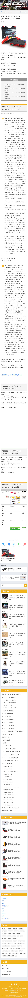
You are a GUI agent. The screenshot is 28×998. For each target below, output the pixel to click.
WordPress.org (6, 974)
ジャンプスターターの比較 (8, 748)
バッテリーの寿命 (6, 716)
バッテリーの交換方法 (7, 719)
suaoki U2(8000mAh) (8, 789)
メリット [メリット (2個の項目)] (23, 948)
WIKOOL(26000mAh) (8, 805)
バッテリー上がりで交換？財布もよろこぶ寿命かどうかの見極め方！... (17, 644)
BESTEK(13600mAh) (8, 782)
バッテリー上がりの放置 (8, 728)
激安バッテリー (6, 737)
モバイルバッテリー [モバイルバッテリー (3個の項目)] (6, 950)
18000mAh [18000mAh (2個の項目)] (22, 931)
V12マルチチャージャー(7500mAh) (12, 787)
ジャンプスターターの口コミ (14, 986)
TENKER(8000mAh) (8, 792)
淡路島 (3, 913)
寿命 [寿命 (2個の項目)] (3, 953)
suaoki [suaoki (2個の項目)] (9, 938)
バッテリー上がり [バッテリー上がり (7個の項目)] (5, 948)
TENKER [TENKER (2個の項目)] (14, 938)
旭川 (3, 901)
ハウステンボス (5, 918)
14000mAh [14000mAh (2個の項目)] (10, 931)
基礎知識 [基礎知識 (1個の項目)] (20, 950)
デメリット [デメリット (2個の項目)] (14, 945)
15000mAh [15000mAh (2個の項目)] (16, 931)
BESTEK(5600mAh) (8, 766)
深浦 (3, 903)
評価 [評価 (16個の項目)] (24, 953)
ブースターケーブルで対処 (10, 700)
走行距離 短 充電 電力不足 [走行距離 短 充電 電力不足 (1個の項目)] (8, 955)
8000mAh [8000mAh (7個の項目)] (15, 928)
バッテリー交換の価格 (7, 713)
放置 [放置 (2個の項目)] (13, 953)
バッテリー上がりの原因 (8, 725)
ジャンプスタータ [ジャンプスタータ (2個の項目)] (20, 943)
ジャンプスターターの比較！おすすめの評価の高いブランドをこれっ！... (17, 616)
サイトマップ (20, 990)
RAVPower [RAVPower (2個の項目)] (4, 938)
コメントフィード (6, 971)
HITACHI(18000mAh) (8, 802)
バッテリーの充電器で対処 (10, 702)
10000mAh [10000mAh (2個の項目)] (21, 928)
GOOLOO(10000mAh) (9, 794)
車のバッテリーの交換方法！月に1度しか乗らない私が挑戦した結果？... (17, 673)
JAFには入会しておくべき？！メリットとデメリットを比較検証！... (17, 663)
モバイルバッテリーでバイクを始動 (11, 807)
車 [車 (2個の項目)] (16, 955)
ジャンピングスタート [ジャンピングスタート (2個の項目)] (11, 943)
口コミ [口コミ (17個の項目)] (16, 950)
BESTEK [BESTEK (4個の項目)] (18, 933)
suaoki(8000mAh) (8, 774)
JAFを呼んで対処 (8, 705)
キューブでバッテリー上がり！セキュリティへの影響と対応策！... (17, 681)
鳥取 (3, 911)
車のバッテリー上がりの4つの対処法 (11, 694)
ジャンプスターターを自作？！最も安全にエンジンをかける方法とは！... (17, 654)
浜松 (3, 908)
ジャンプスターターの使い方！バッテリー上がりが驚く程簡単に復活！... (17, 597)
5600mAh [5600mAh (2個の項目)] (4, 928)
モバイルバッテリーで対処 (10, 707)
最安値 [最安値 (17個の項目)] (17, 953)
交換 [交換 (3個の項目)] (12, 950)
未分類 (4, 743)
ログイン (4, 965)
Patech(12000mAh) (8, 779)
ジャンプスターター (7, 746)
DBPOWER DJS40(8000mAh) (10, 771)
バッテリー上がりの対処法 (8, 697)
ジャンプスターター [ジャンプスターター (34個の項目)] (6, 945)
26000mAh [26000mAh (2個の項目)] (4, 933)
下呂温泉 (4, 898)
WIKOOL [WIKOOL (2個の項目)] (14, 940)
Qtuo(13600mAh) (7, 784)
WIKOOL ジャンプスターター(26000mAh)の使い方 (14, 89)
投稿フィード (5, 968)
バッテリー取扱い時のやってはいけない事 (12, 731)
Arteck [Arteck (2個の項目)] (9, 933)
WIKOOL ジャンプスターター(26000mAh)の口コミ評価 (14, 85)
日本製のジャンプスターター (9, 810)
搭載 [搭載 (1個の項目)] (10, 953)
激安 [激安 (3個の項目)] (21, 953)
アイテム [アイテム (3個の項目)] (4, 943)
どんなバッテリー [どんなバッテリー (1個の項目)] (21, 940)
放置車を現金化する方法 (10, 990)
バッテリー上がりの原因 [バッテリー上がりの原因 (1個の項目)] (15, 948)
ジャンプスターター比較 (7, 988)
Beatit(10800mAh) (8, 776)
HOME (14, 984)
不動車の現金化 (6, 740)
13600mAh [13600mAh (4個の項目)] (4, 931)
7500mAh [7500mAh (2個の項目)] (9, 928)
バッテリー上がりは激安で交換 (10, 757)
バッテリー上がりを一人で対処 (10, 760)
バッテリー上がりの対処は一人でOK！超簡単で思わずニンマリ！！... (17, 626)
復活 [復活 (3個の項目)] (6, 953)
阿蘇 (3, 916)
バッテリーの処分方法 (7, 722)
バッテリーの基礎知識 (7, 710)
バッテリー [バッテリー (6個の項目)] (19, 945)
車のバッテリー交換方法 (20, 988)
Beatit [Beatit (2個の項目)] (14, 933)
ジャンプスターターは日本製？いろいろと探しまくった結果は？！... (17, 635)
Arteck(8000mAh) (8, 769)
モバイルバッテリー (7, 763)
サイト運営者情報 (14, 992)
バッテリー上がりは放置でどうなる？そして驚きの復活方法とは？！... (17, 607)
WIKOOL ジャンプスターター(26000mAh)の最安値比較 (14, 97)
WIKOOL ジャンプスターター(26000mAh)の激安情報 (14, 93)
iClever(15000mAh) (8, 800)
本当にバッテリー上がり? (8, 734)
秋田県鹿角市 (5, 906)
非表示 (15, 79)
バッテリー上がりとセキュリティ (10, 754)
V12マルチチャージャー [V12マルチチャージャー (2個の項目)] (6, 940)
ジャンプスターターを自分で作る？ (11, 751)
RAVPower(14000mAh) (9, 797)
